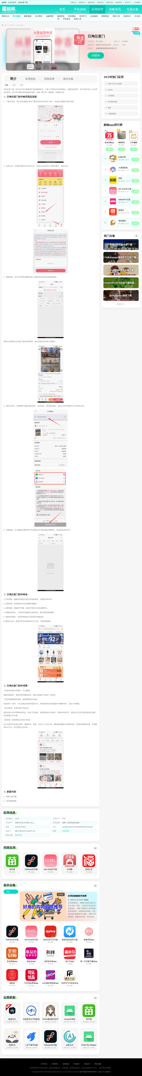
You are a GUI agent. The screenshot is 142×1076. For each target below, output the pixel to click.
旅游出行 (127, 16)
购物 (6, 85)
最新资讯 (100, 2)
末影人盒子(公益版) (115, 84)
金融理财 (49, 16)
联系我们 (55, 1064)
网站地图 (98, 1064)
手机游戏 (79, 10)
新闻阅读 (119, 2)
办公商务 (38, 16)
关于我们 (44, 1064)
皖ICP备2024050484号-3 (88, 1072)
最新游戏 (91, 2)
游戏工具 (77, 19)
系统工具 (116, 16)
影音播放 (72, 16)
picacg (110, 90)
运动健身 (137, 2)
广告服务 (76, 1064)
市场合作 (87, 1064)
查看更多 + (120, 304)
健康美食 (61, 16)
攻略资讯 (114, 10)
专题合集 (132, 10)
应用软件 (97, 10)
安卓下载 (96, 55)
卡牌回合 (73, 2)
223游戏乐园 (112, 102)
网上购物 (16, 16)
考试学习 (128, 2)
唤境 (109, 108)
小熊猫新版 (112, 114)
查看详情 (18, 835)
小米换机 (111, 96)
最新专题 (109, 2)
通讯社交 (5, 16)
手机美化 (66, 19)
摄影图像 (27, 16)
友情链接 (66, 1064)
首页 (60, 10)
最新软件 (82, 2)
